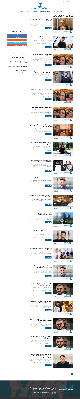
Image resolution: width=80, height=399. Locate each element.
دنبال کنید (24, 37)
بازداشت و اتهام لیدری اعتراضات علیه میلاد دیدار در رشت (17, 53)
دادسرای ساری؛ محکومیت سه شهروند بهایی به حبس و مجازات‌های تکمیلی (41, 196)
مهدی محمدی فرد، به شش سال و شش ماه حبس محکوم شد (41, 231)
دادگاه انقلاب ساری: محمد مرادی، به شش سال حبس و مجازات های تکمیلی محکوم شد (41, 319)
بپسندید (25, 34)
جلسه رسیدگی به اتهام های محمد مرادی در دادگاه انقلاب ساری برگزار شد (41, 337)
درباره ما (9, 397)
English (22, 11)
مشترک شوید (24, 45)
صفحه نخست (59, 11)
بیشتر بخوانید (48, 28)
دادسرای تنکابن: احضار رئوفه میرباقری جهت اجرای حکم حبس (41, 143)
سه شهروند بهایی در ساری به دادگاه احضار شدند (42, 107)
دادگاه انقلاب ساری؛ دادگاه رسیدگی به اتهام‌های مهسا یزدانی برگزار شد (41, 249)
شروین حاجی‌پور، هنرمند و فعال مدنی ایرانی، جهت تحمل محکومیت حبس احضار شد (41, 37)
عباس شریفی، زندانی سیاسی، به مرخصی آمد (42, 72)
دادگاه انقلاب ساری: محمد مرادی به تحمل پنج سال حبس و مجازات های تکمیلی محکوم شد (41, 284)
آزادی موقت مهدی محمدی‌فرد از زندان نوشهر (42, 178)
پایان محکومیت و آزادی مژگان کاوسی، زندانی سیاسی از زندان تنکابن (41, 19)
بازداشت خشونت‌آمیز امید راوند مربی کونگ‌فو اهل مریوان (17, 66)
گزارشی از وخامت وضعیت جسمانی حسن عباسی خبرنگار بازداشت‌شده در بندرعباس (17, 61)
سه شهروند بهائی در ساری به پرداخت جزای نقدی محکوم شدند (42, 55)
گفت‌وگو (48, 11)
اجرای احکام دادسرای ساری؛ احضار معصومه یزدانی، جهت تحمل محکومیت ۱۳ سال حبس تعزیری (41, 161)
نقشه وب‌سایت (28, 11)
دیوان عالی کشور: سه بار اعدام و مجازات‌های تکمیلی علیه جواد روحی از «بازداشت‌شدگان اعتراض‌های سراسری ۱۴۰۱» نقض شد (41, 355)
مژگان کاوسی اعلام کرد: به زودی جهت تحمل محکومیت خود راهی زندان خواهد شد (43, 213)
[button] (8, 11)
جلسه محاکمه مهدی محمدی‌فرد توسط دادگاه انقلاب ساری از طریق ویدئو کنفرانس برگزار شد (41, 266)
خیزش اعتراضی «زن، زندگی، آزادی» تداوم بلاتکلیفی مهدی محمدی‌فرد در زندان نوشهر (41, 302)
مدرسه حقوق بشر (35, 11)
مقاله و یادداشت (43, 11)
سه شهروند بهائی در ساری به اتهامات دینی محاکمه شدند (41, 90)
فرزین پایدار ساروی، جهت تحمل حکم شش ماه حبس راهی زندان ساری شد (41, 125)
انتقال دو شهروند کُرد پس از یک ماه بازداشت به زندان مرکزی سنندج (18, 71)
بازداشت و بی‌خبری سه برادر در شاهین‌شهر (19, 57)
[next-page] (67, 374)
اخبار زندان (53, 11)
